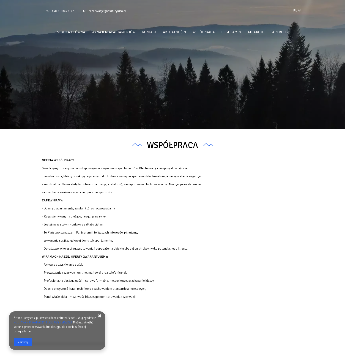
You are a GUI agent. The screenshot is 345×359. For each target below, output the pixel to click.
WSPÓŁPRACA (203, 32)
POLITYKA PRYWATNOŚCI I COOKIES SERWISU (43, 322)
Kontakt (149, 32)
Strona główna (71, 32)
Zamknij (23, 342)
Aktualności (174, 32)
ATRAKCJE (256, 32)
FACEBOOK (279, 32)
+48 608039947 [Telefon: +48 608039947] (63, 11)
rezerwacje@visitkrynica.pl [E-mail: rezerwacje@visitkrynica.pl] (107, 11)
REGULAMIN (231, 32)
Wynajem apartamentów (113, 32)
